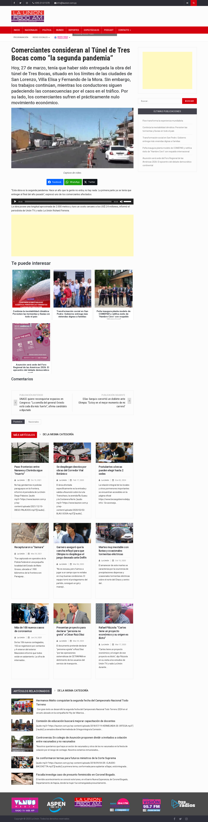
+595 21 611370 (41, 3)
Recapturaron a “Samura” (29, 547)
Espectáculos (91, 30)
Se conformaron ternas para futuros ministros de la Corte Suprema (76, 758)
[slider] (68, 201)
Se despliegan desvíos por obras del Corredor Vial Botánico (71, 470)
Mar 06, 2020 (78, 564)
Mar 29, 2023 (78, 641)
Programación (21, 37)
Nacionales (31, 30)
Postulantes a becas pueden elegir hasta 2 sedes (111, 470)
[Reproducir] (15, 201)
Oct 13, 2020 (120, 560)
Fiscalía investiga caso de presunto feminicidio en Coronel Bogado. (75, 774)
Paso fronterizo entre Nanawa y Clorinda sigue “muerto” (28, 470)
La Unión (21, 480)
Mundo (60, 30)
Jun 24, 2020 (36, 637)
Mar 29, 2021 (36, 554)
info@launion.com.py (65, 3)
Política (46, 30)
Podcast (108, 30)
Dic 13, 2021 (36, 480)
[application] (72, 202)
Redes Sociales (41, 37)
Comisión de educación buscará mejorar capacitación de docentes (75, 721)
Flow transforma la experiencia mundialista (163, 121)
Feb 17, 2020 (78, 480)
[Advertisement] (72, 235)
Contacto (124, 30)
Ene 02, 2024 (120, 480)
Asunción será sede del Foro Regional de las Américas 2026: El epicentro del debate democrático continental (167, 162)
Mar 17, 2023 (120, 644)
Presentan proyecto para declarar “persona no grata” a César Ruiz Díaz (71, 631)
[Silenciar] (121, 201)
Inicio (17, 30)
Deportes (74, 30)
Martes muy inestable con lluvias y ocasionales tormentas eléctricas (113, 551)
